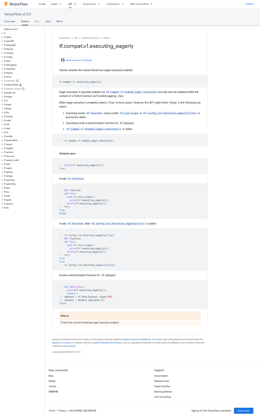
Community (113, 3)
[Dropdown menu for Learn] (61, 4)
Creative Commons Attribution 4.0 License (142, 339)
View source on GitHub (76, 60)
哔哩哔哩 (53, 391)
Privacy (62, 410)
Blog (51, 375)
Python (106, 38)
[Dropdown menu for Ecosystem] (100, 4)
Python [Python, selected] (25, 21)
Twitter (52, 386)
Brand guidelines (163, 391)
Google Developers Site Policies (106, 342)
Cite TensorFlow (162, 397)
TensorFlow (64, 38)
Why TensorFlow (139, 3)
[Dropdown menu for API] (76, 4)
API (76, 38)
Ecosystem (89, 3)
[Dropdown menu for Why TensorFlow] (153, 4)
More (60, 21)
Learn (54, 3)
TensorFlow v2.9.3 (17, 14)
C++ (37, 21)
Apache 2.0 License (61, 342)
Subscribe (243, 410)
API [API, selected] (70, 3)
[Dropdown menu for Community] (124, 4)
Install (42, 3)
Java (48, 21)
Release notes (161, 381)
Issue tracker (161, 375)
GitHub (249, 3)
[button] (21, 33)
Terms (52, 410)
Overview (9, 21)
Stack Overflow (162, 386)
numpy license (69, 346)
